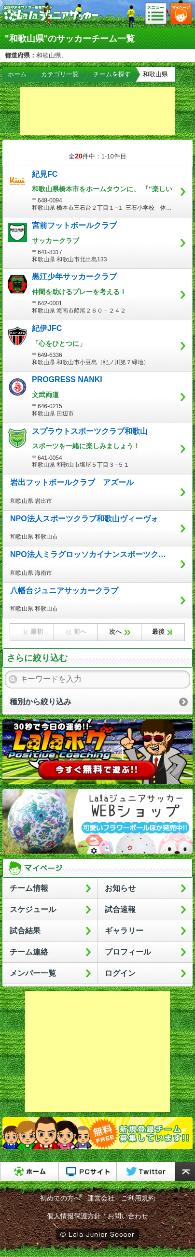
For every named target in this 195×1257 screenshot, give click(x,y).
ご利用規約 (138, 1198)
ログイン (120, 973)
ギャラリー (124, 931)
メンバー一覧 (33, 973)
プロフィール (128, 952)
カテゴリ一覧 (60, 74)
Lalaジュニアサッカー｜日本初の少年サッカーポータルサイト (50, 21)
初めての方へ (60, 1198)
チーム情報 (29, 888)
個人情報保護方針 (74, 1216)
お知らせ (120, 888)
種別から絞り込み (40, 702)
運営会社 (100, 1198)
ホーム (17, 74)
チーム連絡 (29, 952)
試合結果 (25, 931)
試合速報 (120, 909)
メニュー (158, 14)
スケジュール (33, 909)
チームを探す (112, 74)
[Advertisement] (97, 111)
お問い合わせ (128, 1216)
